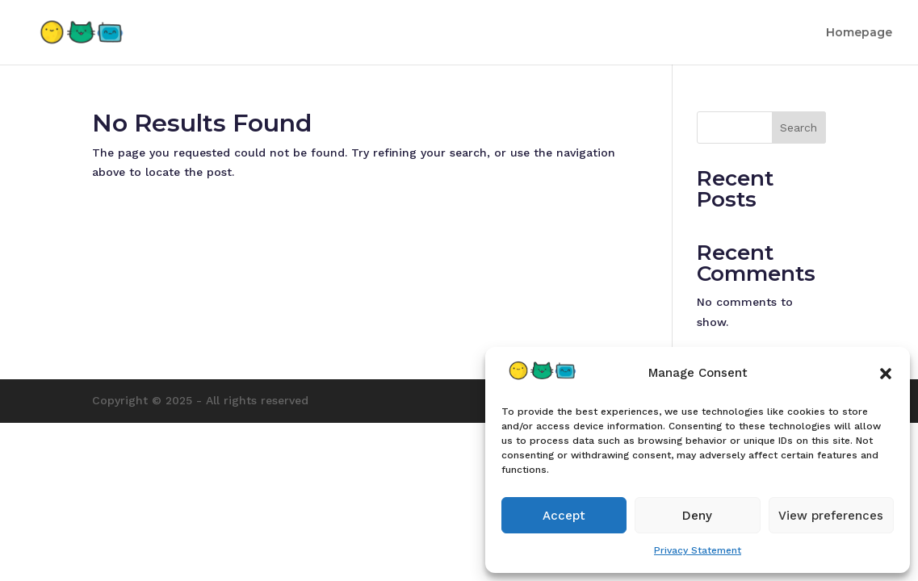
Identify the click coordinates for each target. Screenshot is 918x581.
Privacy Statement (697, 550)
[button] (886, 374)
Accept (564, 515)
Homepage (859, 33)
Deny (697, 515)
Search (798, 127)
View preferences (830, 515)
